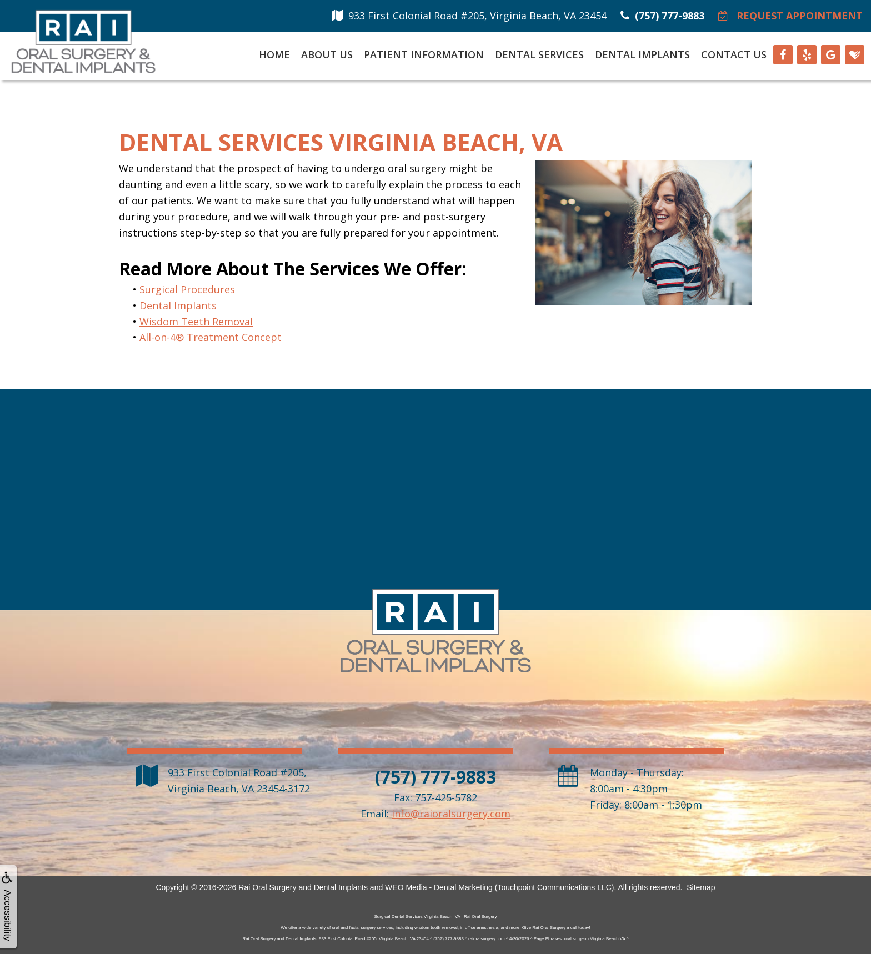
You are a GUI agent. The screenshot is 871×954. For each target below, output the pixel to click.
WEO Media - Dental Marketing (439, 887)
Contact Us (734, 54)
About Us (327, 54)
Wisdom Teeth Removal (196, 321)
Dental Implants (642, 54)
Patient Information (424, 54)
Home (274, 54)
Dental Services (539, 54)
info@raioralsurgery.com (451, 813)
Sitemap (701, 887)
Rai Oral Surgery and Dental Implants (303, 887)
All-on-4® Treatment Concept (210, 337)
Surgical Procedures (187, 289)
